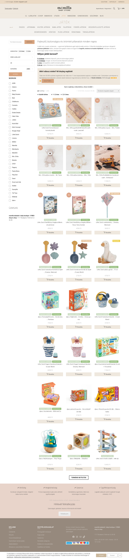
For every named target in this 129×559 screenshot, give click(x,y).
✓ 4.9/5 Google (9, 2)
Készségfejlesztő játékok (99, 27)
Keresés (29, 42)
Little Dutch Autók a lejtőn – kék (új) (107, 458)
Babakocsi (48, 16)
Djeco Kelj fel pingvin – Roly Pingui (50, 458)
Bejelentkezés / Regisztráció (103, 8)
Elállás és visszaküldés (45, 544)
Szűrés (15, 74)
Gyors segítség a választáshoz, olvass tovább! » (78, 87)
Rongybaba (76, 32)
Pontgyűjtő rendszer (44, 532)
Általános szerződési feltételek (19, 547)
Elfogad (101, 555)
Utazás (56, 16)
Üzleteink (104, 2)
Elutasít (112, 555)
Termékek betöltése (78, 477)
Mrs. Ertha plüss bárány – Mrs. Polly (79, 175)
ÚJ (26, 16)
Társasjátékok (89, 32)
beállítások (10, 557)
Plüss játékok (63, 32)
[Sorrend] (108, 91)
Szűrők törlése (43, 94)
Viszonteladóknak (15, 538)
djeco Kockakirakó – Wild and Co (50, 411)
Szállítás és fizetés (43, 547)
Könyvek (52, 32)
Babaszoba (72, 16)
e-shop (40, 16)
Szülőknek (94, 16)
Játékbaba (31, 27)
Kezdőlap (41, 91)
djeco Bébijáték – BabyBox (79, 458)
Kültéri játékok (43, 27)
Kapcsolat (113, 2)
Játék (63, 16)
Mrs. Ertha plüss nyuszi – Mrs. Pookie (107, 128)
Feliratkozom (64, 514)
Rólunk (11, 535)
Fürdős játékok (80, 27)
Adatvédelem (13, 544)
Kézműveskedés (40, 32)
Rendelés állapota (43, 541)
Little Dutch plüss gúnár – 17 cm (107, 269)
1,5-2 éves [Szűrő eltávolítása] (65, 94)
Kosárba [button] (51, 138)
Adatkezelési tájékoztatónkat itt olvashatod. (27, 557)
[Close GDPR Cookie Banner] (120, 555)
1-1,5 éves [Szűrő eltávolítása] (56, 94)
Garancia (121, 2)
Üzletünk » (48, 81)
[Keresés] (114, 8)
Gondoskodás (83, 16)
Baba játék (56, 27)
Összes (22, 27)
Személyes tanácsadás (17, 541)
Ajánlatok (32, 16)
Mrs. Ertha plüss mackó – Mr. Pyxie (50, 175)
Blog (102, 16)
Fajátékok (67, 27)
